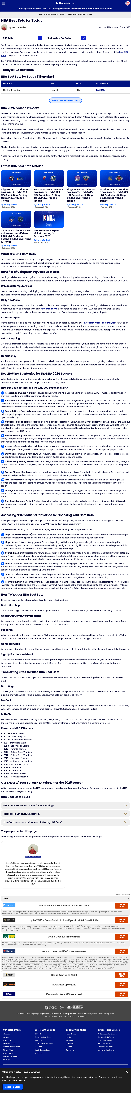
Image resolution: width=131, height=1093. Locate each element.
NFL (44, 8)
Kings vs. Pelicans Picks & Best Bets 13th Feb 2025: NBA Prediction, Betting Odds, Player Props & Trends (81, 195)
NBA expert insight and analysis (99, 322)
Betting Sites (25, 8)
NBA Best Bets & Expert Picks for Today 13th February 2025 (46, 233)
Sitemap (6, 1061)
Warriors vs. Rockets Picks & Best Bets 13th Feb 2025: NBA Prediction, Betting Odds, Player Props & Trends (114, 195)
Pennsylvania (71, 1036)
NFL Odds (38, 1036)
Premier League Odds (42, 1052)
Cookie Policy (8, 1055)
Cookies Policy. (17, 1080)
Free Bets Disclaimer (10, 1058)
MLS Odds (38, 1049)
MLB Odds (38, 1055)
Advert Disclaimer (123, 896)
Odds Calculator (103, 8)
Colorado (69, 1045)
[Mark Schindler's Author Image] (33, 850)
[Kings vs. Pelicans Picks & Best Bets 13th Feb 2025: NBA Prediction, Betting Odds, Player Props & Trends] (82, 178)
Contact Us (7, 1042)
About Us (6, 1036)
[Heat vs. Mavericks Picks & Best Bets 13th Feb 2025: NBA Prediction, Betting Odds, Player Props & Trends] (49, 178)
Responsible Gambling (11, 1049)
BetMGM (100, 90)
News (91, 8)
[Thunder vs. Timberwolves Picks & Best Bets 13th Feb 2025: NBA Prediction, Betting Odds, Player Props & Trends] (16, 219)
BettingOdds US (10, 204)
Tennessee (70, 1052)
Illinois (68, 1039)
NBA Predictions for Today (51, 14)
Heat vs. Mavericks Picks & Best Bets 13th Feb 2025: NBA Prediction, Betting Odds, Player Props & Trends (48, 195)
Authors (6, 1039)
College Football (61, 8)
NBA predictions (49, 308)
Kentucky (69, 1042)
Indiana (69, 1049)
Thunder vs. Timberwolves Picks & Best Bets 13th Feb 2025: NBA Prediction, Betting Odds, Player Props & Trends (16, 236)
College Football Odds (43, 1039)
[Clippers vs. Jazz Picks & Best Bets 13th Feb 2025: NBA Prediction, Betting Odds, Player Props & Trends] (16, 178)
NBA (50, 8)
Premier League (79, 8)
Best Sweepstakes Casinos (107, 1036)
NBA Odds (38, 1042)
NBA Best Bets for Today (80, 14)
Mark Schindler (19, 27)
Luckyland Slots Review (106, 1052)
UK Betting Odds (9, 1045)
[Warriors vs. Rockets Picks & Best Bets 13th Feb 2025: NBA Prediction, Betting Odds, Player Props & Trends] (115, 178)
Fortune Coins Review (105, 1049)
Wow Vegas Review (105, 1042)
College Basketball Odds (44, 1045)
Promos (37, 8)
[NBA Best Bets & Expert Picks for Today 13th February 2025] (49, 219)
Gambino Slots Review (106, 1039)
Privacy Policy (8, 1052)
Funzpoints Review (104, 1045)
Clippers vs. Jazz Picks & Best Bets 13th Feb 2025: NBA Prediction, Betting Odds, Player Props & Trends (14, 195)
